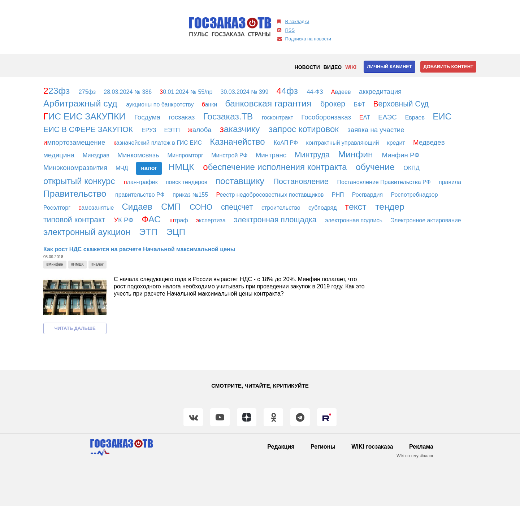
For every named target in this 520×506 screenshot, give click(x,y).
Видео (333, 67)
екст (357, 206)
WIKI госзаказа (372, 447)
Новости (307, 67)
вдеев (341, 92)
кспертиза (211, 220)
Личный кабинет (389, 66)
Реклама (421, 447)
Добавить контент (448, 66)
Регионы (323, 447)
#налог (97, 264)
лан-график (141, 182)
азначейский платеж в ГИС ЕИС (158, 143)
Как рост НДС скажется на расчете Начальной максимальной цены (139, 249)
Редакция (280, 447)
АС (152, 219)
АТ (365, 117)
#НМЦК (77, 264)
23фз (57, 91)
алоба (200, 130)
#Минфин (54, 264)
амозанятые (97, 208)
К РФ (124, 220)
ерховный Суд (402, 104)
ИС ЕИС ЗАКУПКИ (85, 116)
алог (149, 168)
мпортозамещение (75, 142)
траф (179, 220)
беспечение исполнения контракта (276, 167)
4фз (288, 91)
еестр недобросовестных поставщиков (270, 195)
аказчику (241, 129)
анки (210, 104)
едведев (430, 142)
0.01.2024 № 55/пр (187, 92)
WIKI (350, 67)
